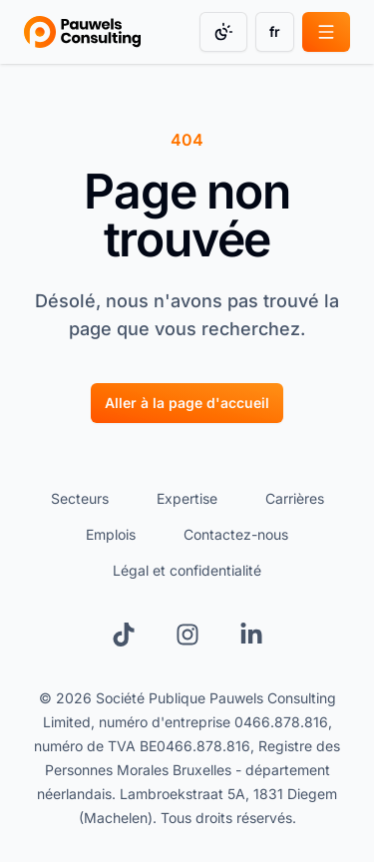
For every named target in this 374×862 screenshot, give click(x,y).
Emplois (111, 534)
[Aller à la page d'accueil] (187, 402)
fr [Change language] (274, 31)
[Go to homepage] (82, 32)
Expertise (187, 498)
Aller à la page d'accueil (187, 402)
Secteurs (80, 498)
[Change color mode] (223, 32)
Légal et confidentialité (187, 570)
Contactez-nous (236, 534)
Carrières (294, 498)
